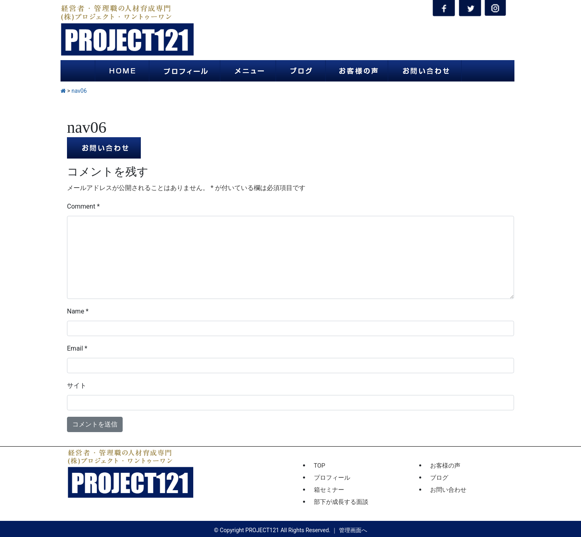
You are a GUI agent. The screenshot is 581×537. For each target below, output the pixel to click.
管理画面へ (353, 530)
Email (77, 348)
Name (78, 311)
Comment (83, 206)
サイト (76, 385)
